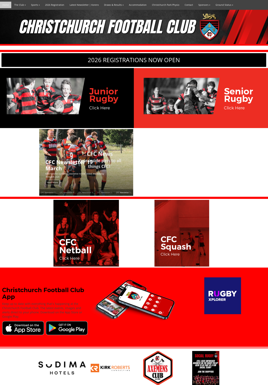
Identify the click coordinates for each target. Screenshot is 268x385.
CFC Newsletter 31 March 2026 (91, 192)
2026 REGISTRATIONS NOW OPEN (134, 60)
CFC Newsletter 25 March (107, 192)
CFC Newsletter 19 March (69, 164)
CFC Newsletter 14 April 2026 (53, 192)
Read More (52, 182)
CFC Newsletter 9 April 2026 (71, 192)
